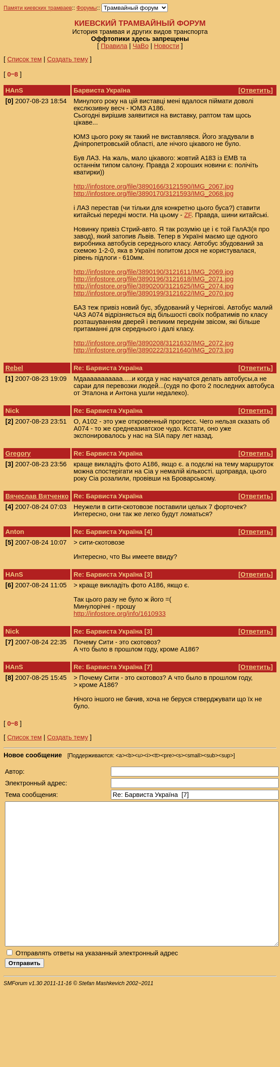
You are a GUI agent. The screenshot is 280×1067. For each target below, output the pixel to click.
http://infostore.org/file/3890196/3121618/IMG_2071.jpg (153, 279)
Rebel (14, 368)
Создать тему (67, 59)
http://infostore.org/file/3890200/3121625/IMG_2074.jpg (153, 286)
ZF (187, 214)
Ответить (255, 90)
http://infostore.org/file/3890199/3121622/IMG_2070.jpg (153, 293)
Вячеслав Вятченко (37, 496)
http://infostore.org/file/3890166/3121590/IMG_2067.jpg (153, 186)
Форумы (87, 8)
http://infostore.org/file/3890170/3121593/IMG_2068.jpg (153, 193)
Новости (166, 45)
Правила (114, 45)
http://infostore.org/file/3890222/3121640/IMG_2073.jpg (153, 350)
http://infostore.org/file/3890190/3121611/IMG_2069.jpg (153, 271)
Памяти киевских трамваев (38, 8)
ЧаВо (141, 45)
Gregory (18, 453)
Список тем (24, 59)
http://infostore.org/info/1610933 (119, 613)
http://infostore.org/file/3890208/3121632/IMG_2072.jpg (153, 343)
